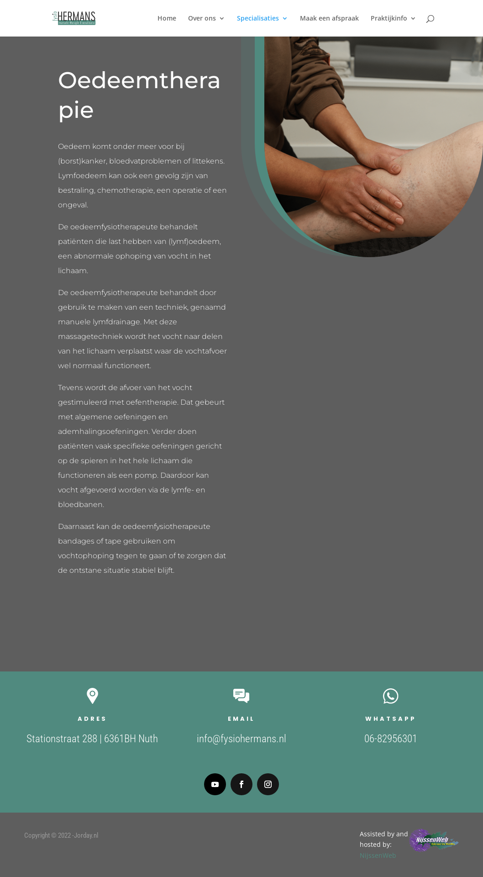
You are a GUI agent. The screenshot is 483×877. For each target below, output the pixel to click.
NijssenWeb (462, 855)
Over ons (202, 18)
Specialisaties (258, 18)
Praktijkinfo (389, 18)
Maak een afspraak (329, 18)
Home (167, 18)
